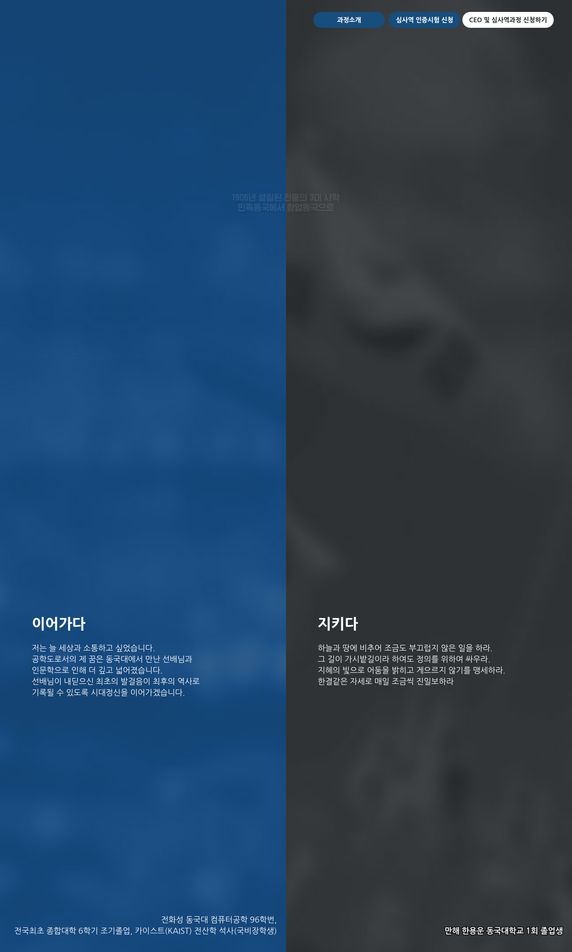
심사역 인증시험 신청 (424, 20)
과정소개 (349, 20)
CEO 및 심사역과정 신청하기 (508, 20)
